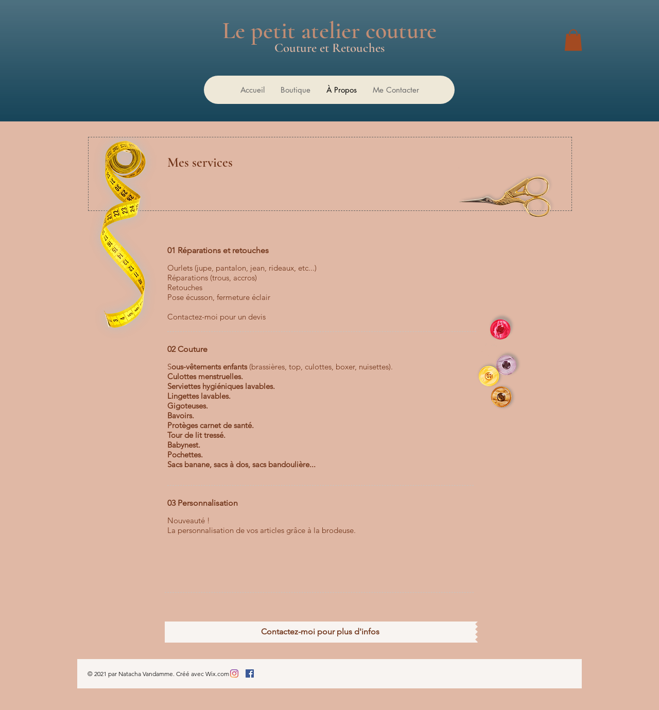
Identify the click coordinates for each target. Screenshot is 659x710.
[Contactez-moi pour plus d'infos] (320, 632)
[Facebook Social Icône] (250, 673)
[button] (573, 40)
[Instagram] (234, 673)
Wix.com (217, 674)
